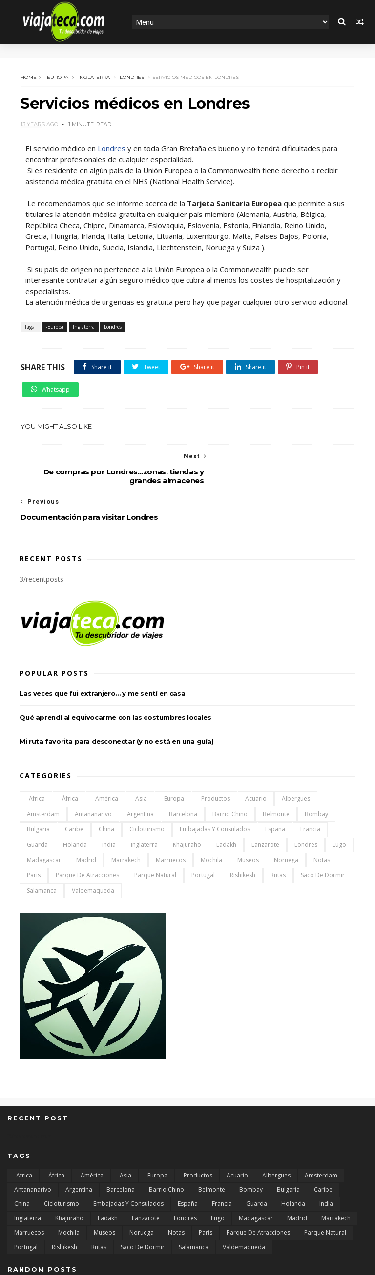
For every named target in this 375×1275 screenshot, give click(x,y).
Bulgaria (38, 782)
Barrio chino (230, 767)
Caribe (74, 782)
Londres (131, 77)
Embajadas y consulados (215, 782)
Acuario (256, 751)
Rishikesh (242, 828)
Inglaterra (93, 77)
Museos (248, 813)
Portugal (203, 828)
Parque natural (155, 828)
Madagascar (44, 813)
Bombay (316, 767)
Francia (310, 782)
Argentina (140, 767)
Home (28, 77)
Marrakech (126, 813)
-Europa (55, 77)
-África (69, 751)
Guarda (37, 797)
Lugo (339, 797)
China (106, 782)
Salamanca (42, 844)
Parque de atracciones (87, 828)
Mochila (211, 813)
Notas (321, 813)
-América (105, 751)
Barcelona (183, 767)
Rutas (278, 828)
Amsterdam (43, 767)
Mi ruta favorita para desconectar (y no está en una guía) (116, 694)
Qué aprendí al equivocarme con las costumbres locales (115, 670)
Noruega (286, 813)
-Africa (36, 751)
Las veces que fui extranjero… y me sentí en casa (102, 646)
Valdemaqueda (93, 844)
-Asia (140, 751)
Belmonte (276, 767)
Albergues (296, 751)
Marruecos (171, 813)
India (109, 797)
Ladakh (226, 797)
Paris (34, 828)
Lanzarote (265, 797)
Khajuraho (187, 797)
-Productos (214, 751)
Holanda (75, 797)
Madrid (86, 813)
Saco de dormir (323, 828)
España (275, 782)
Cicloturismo (147, 782)
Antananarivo (93, 767)
